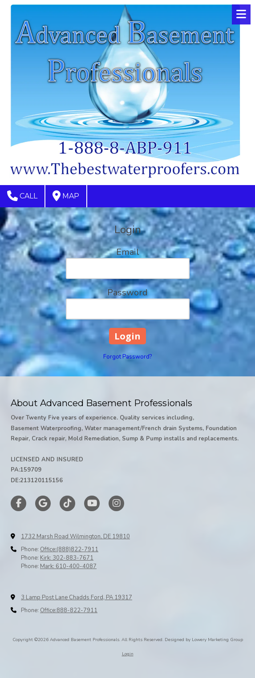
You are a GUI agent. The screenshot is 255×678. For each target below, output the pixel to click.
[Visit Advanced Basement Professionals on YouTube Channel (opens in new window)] (92, 503)
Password (127, 293)
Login (128, 654)
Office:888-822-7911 (68, 610)
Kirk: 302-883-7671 (66, 558)
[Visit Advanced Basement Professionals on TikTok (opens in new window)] (67, 503)
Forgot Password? (127, 357)
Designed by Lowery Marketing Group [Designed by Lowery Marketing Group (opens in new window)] (204, 640)
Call (22, 195)
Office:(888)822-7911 (69, 549)
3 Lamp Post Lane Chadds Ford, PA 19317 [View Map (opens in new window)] (76, 597)
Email (127, 252)
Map (66, 195)
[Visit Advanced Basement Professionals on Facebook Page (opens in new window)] (18, 503)
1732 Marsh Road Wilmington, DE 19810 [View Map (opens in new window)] (75, 537)
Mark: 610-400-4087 (68, 566)
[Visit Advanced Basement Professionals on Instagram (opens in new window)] (116, 503)
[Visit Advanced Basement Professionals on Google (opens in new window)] (43, 503)
